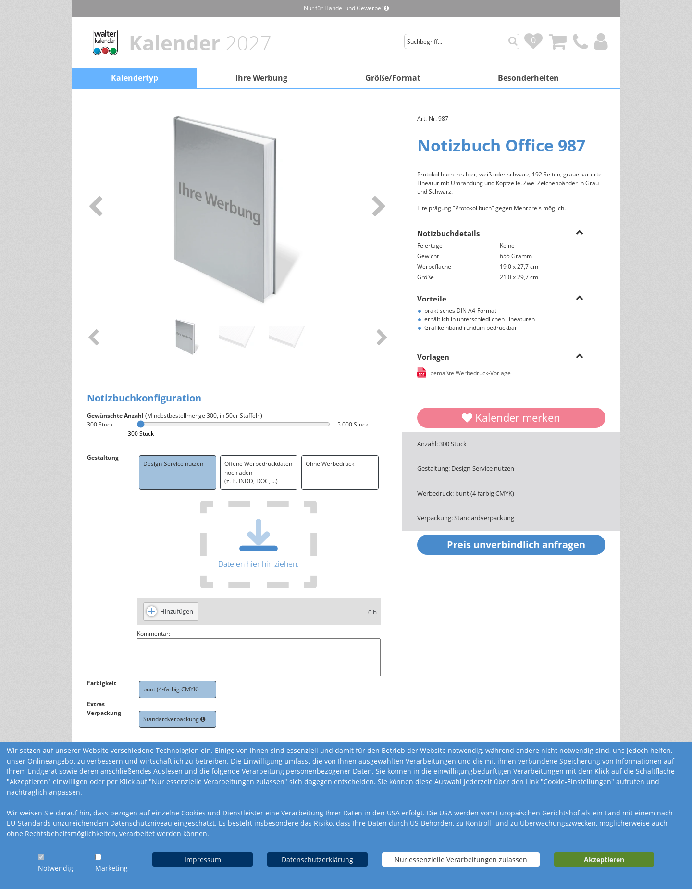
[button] (579, 232)
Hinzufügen (176, 611)
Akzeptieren (604, 859)
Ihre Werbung (261, 78)
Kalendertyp (134, 78)
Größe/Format (392, 78)
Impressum (203, 859)
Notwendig (55, 868)
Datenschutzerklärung (317, 859)
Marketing (111, 868)
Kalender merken (511, 417)
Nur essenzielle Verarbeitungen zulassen (461, 859)
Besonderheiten (528, 78)
